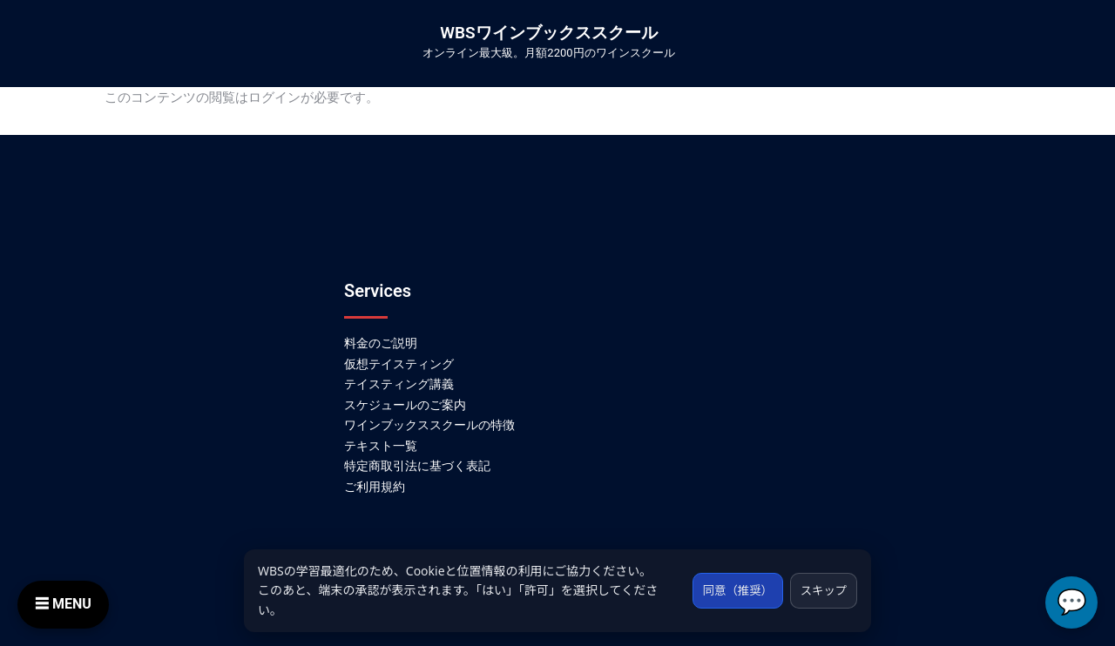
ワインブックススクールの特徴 (429, 425)
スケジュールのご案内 (405, 405)
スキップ (821, 590)
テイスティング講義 (399, 384)
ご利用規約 (374, 487)
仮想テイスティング (399, 364)
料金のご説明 (380, 343)
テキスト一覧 (380, 446)
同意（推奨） (730, 590)
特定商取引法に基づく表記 (417, 466)
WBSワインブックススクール (548, 33)
